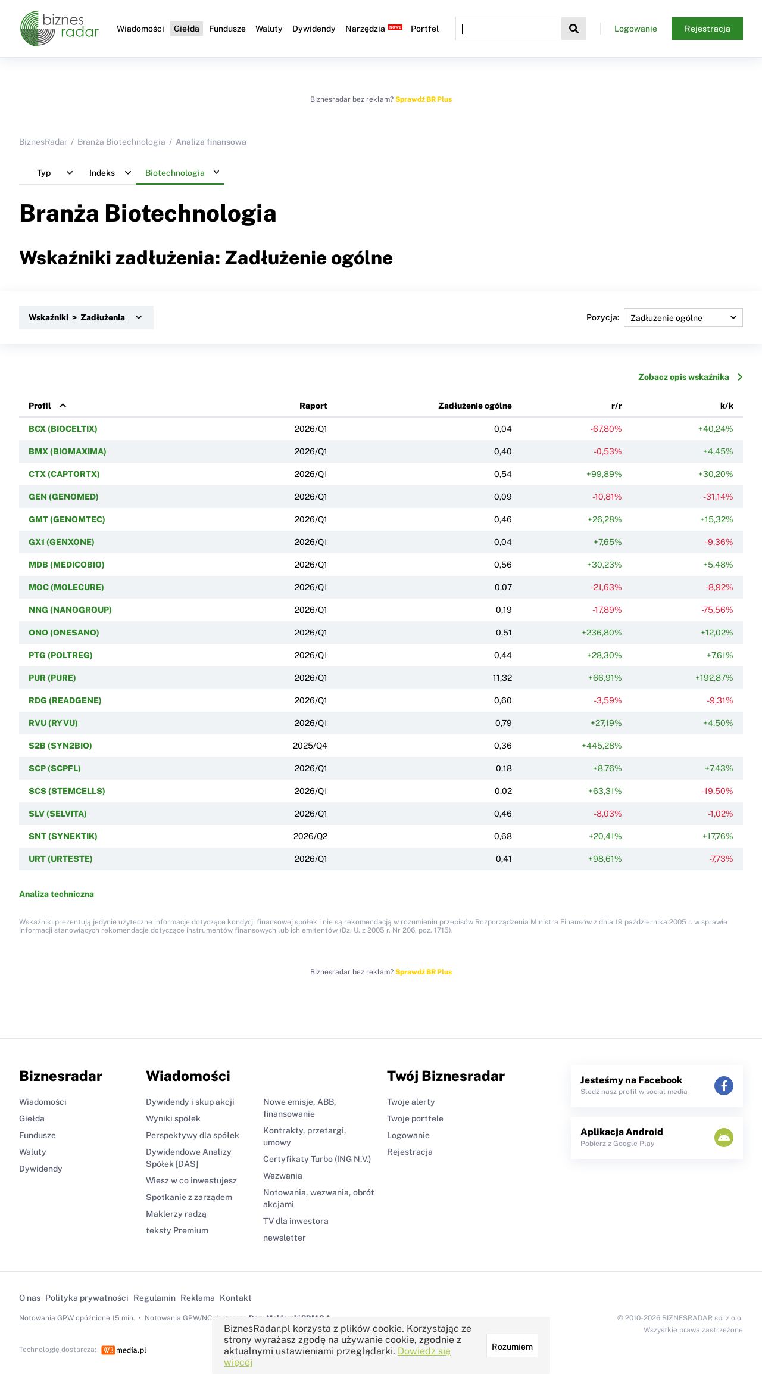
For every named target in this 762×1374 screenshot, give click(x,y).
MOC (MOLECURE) (66, 587)
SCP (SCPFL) (55, 768)
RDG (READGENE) (65, 700)
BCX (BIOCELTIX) (63, 429)
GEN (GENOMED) (64, 496)
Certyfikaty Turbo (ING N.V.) (317, 1159)
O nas (29, 1298)
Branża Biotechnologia (121, 142)
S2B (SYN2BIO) (60, 745)
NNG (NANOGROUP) (70, 610)
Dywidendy (314, 28)
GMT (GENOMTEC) (67, 519)
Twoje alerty (411, 1102)
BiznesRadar (43, 142)
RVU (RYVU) (53, 723)
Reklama (197, 1298)
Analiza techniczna (56, 894)
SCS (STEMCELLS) (67, 791)
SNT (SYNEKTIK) (63, 836)
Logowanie (635, 28)
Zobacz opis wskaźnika (690, 377)
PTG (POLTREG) (61, 655)
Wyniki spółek (173, 1118)
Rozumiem (512, 1346)
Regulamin (154, 1298)
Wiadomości (140, 28)
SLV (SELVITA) (58, 813)
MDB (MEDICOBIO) (67, 564)
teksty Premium (177, 1230)
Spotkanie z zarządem (189, 1197)
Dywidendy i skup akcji (190, 1102)
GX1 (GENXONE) (62, 542)
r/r (616, 405)
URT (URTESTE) (61, 859)
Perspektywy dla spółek (192, 1135)
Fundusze (227, 28)
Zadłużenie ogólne (475, 405)
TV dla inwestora (296, 1221)
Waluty (269, 28)
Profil (40, 405)
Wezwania (282, 1175)
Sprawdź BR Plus (423, 99)
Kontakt (236, 1298)
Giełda (186, 28)
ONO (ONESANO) (64, 632)
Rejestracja (707, 28)
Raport (313, 405)
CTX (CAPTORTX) (64, 474)
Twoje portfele (415, 1118)
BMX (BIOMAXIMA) (68, 451)
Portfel (425, 28)
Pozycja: (664, 317)
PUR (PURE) (52, 678)
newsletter (284, 1237)
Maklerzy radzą (176, 1214)
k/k (726, 405)
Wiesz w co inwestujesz (191, 1180)
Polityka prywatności (87, 1298)
